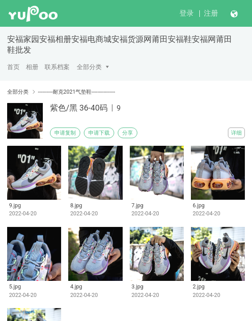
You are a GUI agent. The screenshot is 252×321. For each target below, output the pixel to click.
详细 (236, 133)
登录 (186, 13)
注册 (211, 13)
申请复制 (65, 133)
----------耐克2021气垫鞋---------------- (76, 92)
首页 (13, 66)
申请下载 (99, 133)
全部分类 (89, 66)
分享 (127, 133)
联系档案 (57, 66)
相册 (32, 66)
